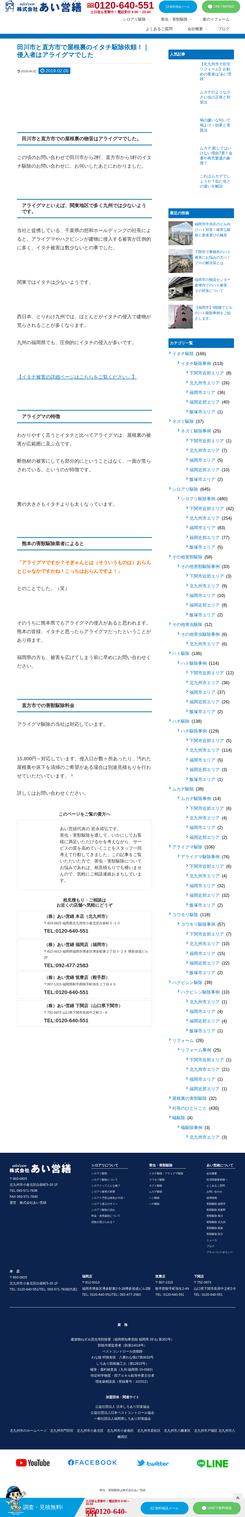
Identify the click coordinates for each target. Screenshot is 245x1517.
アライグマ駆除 (193, 847)
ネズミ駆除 (188, 421)
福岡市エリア (207, 392)
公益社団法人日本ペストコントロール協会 (122, 1413)
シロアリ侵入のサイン (104, 1203)
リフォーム (188, 1040)
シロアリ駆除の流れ (103, 1209)
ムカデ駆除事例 (201, 798)
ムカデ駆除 (188, 789)
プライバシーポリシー (219, 1252)
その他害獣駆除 (192, 557)
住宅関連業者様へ (217, 1179)
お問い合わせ (214, 1191)
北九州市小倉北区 (90, 1430)
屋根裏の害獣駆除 (194, 1098)
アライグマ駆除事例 (205, 856)
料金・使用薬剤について (105, 1215)
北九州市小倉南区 (120, 1430)
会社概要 (211, 1173)
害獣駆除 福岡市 (216, 1203)
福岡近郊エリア (209, 402)
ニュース (211, 1240)
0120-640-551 (124, 5)
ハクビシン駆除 (192, 982)
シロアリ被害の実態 (103, 1191)
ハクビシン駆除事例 (205, 992)
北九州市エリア (209, 383)
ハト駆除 (187, 653)
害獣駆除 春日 (214, 1215)
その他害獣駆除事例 (205, 566)
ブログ (210, 1246)
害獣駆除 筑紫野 (216, 1209)
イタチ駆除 (189, 353)
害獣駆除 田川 (214, 1234)
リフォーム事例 (201, 1050)
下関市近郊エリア (210, 373)
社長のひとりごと (195, 1108)
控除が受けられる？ (103, 1222)
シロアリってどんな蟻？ (105, 1185)
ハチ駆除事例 (200, 731)
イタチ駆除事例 (202, 363)
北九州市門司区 (61, 1430)
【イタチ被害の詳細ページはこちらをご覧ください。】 (77, 377)
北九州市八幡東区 (177, 1430)
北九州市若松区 (149, 1430)
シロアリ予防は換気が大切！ (108, 1197)
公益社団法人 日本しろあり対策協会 (122, 1407)
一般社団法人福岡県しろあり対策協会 (122, 1418)
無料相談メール (178, 6)
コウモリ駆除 (191, 914)
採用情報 (211, 1197)
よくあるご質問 (215, 1185)
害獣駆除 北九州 (216, 1222)
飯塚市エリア (206, 411)
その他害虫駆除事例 (204, 634)
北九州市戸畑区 (205, 1430)
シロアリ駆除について (104, 1179)
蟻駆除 (182, 1117)
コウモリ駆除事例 (203, 924)
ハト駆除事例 (200, 663)
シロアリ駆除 (191, 489)
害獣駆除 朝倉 (214, 1228)
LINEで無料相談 (221, 7)
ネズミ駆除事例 (201, 431)
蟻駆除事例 (195, 1127)
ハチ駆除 (187, 721)
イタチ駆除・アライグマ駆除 (166, 1173)
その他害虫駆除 (192, 624)
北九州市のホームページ (28, 1430)
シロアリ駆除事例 (204, 498)
